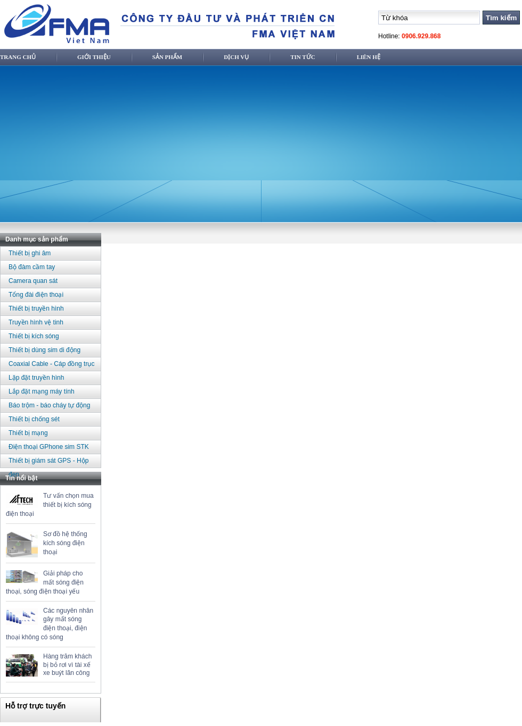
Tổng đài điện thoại (36, 294)
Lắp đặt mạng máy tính (42, 391)
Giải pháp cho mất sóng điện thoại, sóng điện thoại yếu (45, 582)
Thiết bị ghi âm (30, 253)
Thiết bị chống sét (34, 419)
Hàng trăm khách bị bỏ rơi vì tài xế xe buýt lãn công (67, 665)
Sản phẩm (167, 57)
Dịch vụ (236, 57)
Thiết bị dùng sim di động (44, 350)
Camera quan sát (33, 281)
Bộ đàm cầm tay (32, 267)
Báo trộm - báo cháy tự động (49, 405)
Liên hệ (368, 57)
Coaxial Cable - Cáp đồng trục (51, 364)
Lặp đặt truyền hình (36, 377)
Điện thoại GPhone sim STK (49, 446)
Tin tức (302, 57)
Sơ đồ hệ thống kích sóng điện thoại (65, 543)
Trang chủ (18, 57)
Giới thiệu (94, 57)
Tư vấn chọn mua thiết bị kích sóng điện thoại (50, 505)
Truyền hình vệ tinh (36, 322)
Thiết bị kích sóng (34, 336)
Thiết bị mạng (28, 433)
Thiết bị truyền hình (36, 308)
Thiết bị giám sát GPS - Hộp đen (48, 462)
